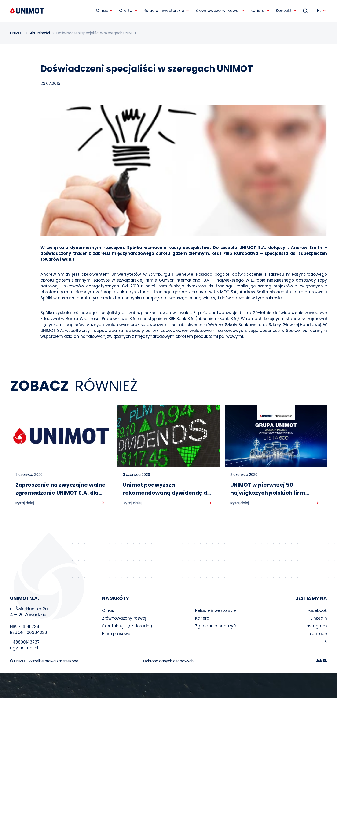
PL (321, 10)
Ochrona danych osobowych (168, 661)
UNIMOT (16, 32)
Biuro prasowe (116, 633)
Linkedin (319, 618)
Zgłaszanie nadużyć (215, 626)
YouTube (318, 633)
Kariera (202, 618)
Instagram (316, 626)
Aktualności (40, 32)
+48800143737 (25, 642)
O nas (108, 610)
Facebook (317, 610)
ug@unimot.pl (24, 648)
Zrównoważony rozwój (124, 618)
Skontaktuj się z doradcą (127, 626)
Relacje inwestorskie (215, 610)
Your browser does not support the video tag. (168, 685)
